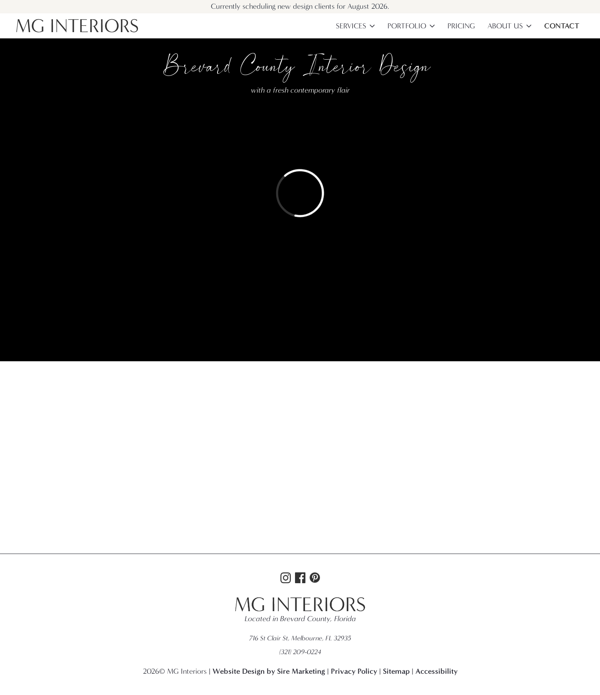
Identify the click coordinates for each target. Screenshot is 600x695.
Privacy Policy (354, 671)
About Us (505, 26)
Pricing (461, 26)
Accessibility (436, 671)
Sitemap (396, 671)
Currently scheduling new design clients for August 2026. (300, 6)
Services (351, 26)
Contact (561, 25)
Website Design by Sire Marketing (268, 671)
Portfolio (407, 26)
